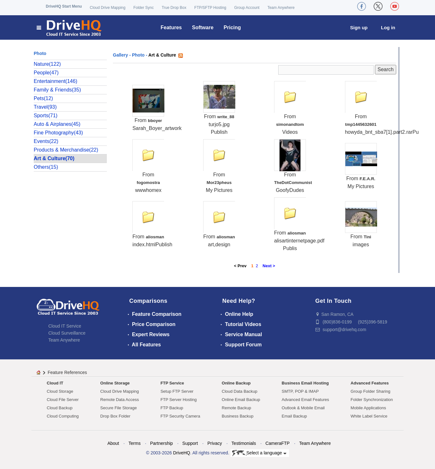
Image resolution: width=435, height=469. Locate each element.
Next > (269, 265)
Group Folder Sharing (370, 391)
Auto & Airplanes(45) (57, 124)
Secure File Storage (118, 407)
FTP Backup (172, 407)
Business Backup (237, 416)
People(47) (46, 72)
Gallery (120, 55)
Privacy (214, 443)
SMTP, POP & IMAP (300, 391)
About (113, 443)
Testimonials (243, 443)
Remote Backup (236, 407)
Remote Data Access (119, 399)
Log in (388, 27)
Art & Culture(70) (54, 158)
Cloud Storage (60, 391)
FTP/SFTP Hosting (210, 7)
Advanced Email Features (305, 399)
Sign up (359, 27)
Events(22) (46, 141)
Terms (134, 443)
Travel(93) (45, 107)
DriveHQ (181, 452)
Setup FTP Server (177, 391)
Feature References (67, 372)
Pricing (232, 27)
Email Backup (294, 416)
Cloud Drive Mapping (107, 7)
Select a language (259, 453)
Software (203, 27)
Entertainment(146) (55, 81)
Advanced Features (370, 383)
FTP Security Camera (180, 416)
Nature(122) (47, 64)
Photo (138, 55)
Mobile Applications (368, 407)
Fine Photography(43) (58, 132)
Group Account (246, 7)
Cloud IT (55, 383)
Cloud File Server (63, 399)
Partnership (161, 443)
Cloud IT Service (64, 326)
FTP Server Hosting (179, 399)
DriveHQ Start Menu (64, 6)
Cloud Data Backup (239, 391)
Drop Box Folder (115, 416)
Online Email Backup (241, 399)
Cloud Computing (63, 416)
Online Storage (114, 383)
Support (190, 443)
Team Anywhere (280, 7)
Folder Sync (143, 7)
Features (171, 27)
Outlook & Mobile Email (303, 407)
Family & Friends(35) (57, 89)
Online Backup (236, 383)
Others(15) (46, 167)
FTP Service (172, 383)
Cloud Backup (59, 407)
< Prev (240, 265)
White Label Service (369, 416)
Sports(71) (46, 115)
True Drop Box (174, 7)
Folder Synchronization (372, 399)
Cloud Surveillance (67, 333)
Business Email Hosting (305, 383)
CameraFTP (278, 443)
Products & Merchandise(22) (66, 150)
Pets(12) (43, 98)
